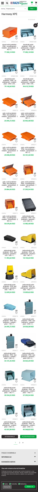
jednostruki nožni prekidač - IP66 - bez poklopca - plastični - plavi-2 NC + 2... (28, 356)
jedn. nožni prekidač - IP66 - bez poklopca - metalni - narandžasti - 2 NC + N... (10, 184)
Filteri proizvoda (28, 436)
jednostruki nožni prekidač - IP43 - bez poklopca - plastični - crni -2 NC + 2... (28, 218)
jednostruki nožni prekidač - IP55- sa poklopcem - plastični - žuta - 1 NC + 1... (28, 287)
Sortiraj (3, 8)
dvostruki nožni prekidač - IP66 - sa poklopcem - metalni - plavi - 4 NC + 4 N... (28, 81)
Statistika (14, 484)
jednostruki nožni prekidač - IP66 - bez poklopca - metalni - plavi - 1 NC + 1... (10, 321)
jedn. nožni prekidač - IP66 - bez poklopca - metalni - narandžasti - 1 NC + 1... (10, 115)
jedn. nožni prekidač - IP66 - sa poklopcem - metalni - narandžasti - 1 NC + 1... (28, 184)
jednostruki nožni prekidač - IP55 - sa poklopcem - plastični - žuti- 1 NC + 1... (28, 253)
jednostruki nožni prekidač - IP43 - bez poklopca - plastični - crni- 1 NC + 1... (10, 253)
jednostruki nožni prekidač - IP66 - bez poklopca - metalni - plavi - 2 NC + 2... (28, 321)
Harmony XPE (4, 41)
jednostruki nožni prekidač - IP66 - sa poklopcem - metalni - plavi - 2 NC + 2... (9, 424)
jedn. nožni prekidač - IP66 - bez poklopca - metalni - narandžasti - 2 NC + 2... (10, 150)
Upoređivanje (10, 436)
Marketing (23, 484)
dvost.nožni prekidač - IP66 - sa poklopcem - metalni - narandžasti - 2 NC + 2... (10, 47)
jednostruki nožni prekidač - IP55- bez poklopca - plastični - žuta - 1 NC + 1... (10, 287)
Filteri (32, 9)
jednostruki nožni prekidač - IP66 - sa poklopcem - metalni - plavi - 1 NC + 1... (9, 390)
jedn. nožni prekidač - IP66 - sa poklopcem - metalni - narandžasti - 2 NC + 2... (10, 218)
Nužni (6, 484)
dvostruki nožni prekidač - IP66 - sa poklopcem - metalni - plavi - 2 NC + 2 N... (28, 47)
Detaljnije (4, 479)
